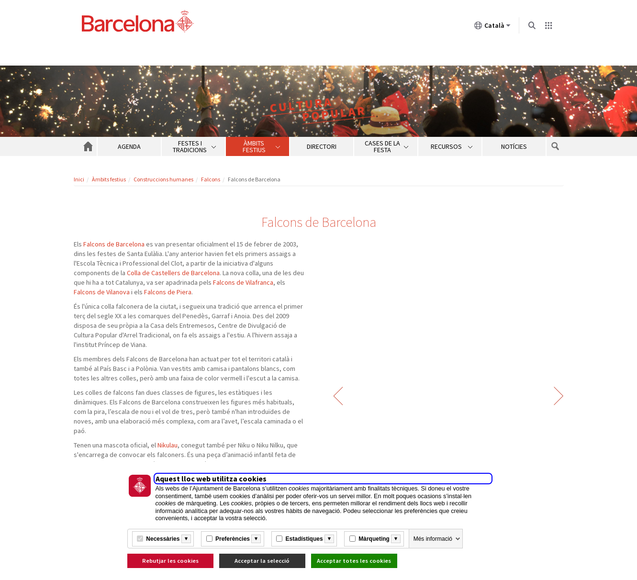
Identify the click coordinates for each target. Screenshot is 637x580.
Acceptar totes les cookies (354, 560)
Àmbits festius (109, 179)
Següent (559, 396)
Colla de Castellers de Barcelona (173, 272)
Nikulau (167, 445)
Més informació (432, 538)
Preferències (232, 538)
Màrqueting (374, 538)
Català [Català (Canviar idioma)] (492, 27)
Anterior (338, 396)
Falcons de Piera (167, 292)
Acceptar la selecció (262, 560)
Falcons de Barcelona (114, 244)
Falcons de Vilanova (102, 292)
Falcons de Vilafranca (243, 282)
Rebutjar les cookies (170, 560)
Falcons (210, 179)
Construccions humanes (163, 179)
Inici (79, 179)
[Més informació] (186, 539)
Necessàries (162, 538)
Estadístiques (304, 538)
